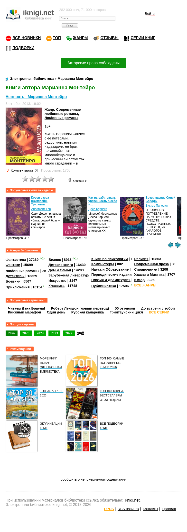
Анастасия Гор (41, 209)
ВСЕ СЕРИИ (159, 312)
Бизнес (54, 259)
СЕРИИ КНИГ (143, 38)
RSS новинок (128, 509)
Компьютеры (102, 264)
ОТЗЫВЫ (109, 38)
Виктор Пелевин (157, 205)
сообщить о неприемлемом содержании (93, 479)
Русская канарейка (87, 312)
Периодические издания (112, 274)
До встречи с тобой (158, 308)
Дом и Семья (59, 270)
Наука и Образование (110, 269)
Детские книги (60, 265)
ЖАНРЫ (80, 38)
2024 (40, 333)
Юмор (139, 280)
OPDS (109, 509)
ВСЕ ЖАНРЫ (145, 285)
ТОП (57, 38)
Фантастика (16, 259)
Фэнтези (13, 265)
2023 (54, 333)
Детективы (15, 276)
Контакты (150, 509)
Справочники (145, 269)
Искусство (57, 281)
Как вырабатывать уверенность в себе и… (102, 201)
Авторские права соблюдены (93, 63)
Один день (56, 312)
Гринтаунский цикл (126, 312)
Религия (141, 259)
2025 (25, 333)
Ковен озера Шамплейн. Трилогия (40, 201)
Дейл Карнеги (97, 209)
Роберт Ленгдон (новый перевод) (80, 308)
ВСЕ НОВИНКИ (26, 38)
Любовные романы (61, 118)
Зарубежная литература (69, 275)
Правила (169, 509)
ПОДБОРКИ (23, 48)
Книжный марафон (24, 312)
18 (46, 126)
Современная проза (151, 264)
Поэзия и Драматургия (111, 280)
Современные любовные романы (63, 112)
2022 (68, 333)
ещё (80, 332)
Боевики (13, 281)
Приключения (18, 287)
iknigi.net (132, 500)
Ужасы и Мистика (149, 274)
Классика (56, 286)
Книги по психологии (109, 259)
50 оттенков (125, 308)
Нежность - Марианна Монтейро (36, 97)
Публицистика (103, 286)
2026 (11, 333)
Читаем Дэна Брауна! (26, 308)
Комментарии (22, 170)
